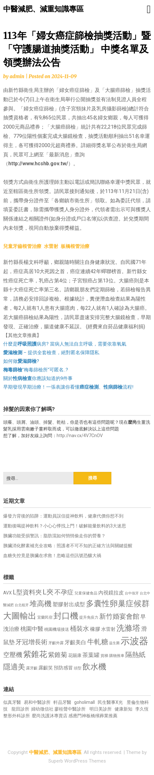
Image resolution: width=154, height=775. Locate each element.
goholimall (84, 702)
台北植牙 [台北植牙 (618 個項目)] (22, 605)
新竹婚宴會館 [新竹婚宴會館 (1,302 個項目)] (119, 616)
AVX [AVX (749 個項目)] (7, 592)
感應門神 (77, 715)
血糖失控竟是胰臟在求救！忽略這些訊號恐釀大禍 (52, 555)
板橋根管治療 (75, 246)
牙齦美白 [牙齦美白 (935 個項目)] (75, 642)
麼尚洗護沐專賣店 (50, 715)
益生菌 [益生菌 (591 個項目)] (114, 643)
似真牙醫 (12, 702)
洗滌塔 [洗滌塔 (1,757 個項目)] (128, 628)
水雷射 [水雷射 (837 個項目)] (108, 629)
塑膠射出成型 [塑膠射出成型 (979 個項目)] (68, 604)
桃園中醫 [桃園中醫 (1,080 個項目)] (31, 628)
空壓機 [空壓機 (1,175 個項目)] (12, 655)
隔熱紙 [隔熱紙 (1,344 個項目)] (135, 655)
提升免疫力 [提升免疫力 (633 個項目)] (88, 617)
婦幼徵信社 (42, 709)
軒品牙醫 (62, 702)
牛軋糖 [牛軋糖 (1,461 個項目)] (97, 641)
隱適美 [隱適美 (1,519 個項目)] (14, 667)
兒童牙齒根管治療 (22, 246)
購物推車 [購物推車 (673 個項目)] (116, 655)
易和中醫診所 (37, 702)
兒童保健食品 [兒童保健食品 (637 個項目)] (85, 593)
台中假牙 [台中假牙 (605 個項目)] (132, 593)
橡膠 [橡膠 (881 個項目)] (95, 629)
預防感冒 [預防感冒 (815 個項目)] (63, 668)
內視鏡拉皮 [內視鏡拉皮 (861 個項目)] (111, 593)
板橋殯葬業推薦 (101, 715)
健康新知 (123, 709)
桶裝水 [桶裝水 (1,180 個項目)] (79, 628)
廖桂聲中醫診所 (70, 709)
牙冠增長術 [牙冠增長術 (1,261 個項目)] (31, 642)
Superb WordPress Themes (77, 761)
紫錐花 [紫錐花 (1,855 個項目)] (35, 654)
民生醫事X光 (110, 702)
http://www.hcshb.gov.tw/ (38, 163)
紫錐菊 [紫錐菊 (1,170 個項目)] (57, 655)
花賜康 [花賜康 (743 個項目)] (74, 655)
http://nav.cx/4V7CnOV (80, 435)
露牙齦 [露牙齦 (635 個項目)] (32, 668)
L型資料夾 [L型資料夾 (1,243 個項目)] (27, 592)
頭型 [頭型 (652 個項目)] (77, 668)
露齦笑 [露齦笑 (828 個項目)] (45, 668)
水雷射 (51, 246)
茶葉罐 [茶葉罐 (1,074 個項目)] (91, 655)
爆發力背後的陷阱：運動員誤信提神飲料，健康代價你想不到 (63, 515)
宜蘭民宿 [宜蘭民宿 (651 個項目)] (44, 617)
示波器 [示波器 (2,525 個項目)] (134, 641)
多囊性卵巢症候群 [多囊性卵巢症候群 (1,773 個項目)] (118, 603)
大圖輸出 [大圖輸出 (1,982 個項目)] (19, 616)
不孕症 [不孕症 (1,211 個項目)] (64, 592)
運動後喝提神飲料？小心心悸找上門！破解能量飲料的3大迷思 (64, 525)
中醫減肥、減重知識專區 (43, 9)
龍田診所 (20, 709)
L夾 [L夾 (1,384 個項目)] (48, 592)
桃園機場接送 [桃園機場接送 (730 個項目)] (56, 629)
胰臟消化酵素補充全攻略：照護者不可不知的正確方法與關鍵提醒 (67, 545)
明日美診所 (100, 709)
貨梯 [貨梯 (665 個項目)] (104, 655)
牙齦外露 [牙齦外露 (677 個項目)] (56, 642)
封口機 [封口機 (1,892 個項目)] (65, 616)
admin (17, 76)
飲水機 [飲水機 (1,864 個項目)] (94, 666)
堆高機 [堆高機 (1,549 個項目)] (41, 604)
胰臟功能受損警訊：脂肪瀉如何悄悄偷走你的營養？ (54, 535)
